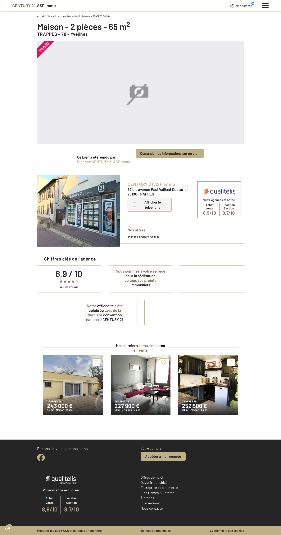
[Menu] (265, 5)
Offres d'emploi (152, 477)
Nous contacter (152, 508)
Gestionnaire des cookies (227, 530)
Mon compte (241, 5)
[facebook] (41, 457)
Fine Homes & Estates (157, 493)
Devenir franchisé (154, 482)
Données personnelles (156, 530)
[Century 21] (34, 5)
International (150, 503)
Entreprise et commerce (159, 487)
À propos (147, 498)
